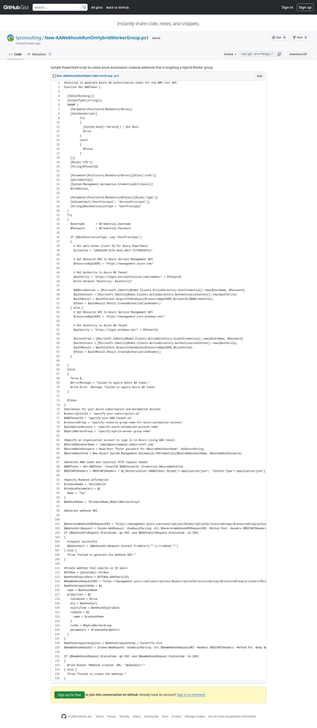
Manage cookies (195, 716)
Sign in (287, 7)
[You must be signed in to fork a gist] (300, 37)
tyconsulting (28, 38)
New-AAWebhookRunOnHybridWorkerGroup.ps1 (97, 38)
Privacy (111, 716)
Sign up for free (69, 695)
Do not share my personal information (232, 716)
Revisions (39, 54)
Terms (100, 716)
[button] (279, 54)
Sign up (305, 7)
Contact (176, 716)
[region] (158, 381)
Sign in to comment (191, 694)
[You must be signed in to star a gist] (279, 37)
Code (15, 54)
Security (124, 716)
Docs (165, 716)
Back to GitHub (117, 7)
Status (137, 716)
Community (151, 716)
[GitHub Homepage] (63, 716)
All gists (97, 7)
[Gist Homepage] (16, 7)
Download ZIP (298, 54)
